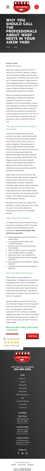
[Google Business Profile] (22, 453)
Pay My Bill (22, 404)
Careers (22, 382)
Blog (22, 398)
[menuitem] (13, 464)
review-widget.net (14, 350)
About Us (22, 379)
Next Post (33, 336)
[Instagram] (26, 453)
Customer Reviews (22, 401)
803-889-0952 (22, 369)
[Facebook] (18, 453)
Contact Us (22, 407)
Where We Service (22, 395)
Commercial (22, 388)
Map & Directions (22, 423)
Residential (22, 385)
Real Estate (22, 391)
